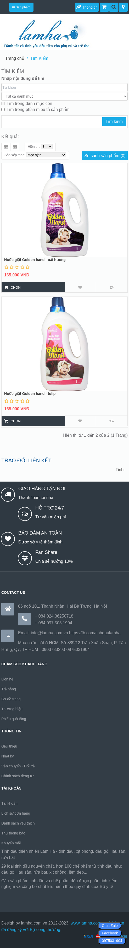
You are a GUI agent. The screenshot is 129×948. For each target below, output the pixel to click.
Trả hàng (8, 689)
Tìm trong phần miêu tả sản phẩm (35, 109)
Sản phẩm (21, 7)
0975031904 (112, 941)
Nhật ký (7, 756)
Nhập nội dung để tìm (22, 78)
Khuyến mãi (11, 843)
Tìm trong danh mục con (26, 103)
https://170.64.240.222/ (22, 893)
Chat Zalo (110, 925)
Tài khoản (9, 803)
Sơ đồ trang (11, 699)
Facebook (110, 933)
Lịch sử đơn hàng (15, 813)
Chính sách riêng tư (17, 776)
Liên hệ (7, 679)
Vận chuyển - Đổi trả (18, 766)
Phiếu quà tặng (13, 719)
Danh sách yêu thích (18, 823)
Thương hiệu (11, 709)
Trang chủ (14, 58)
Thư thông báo (13, 833)
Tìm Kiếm (39, 58)
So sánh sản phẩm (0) (105, 155)
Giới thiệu (9, 746)
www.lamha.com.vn (89, 923)
